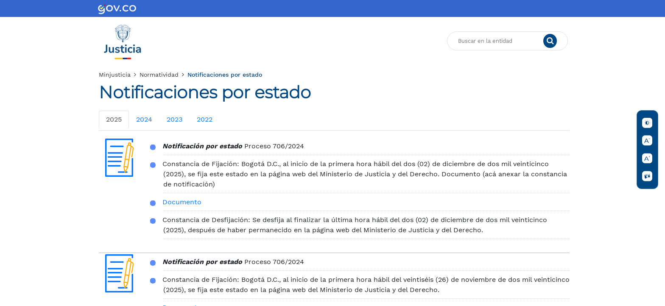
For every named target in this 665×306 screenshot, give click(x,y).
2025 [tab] (114, 119)
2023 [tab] (174, 119)
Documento (181, 202)
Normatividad (159, 74)
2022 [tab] (204, 119)
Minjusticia (115, 74)
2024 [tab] (144, 119)
